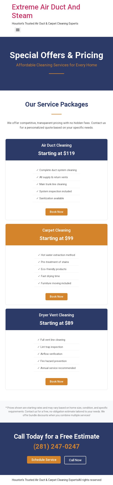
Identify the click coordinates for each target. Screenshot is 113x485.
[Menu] (18, 30)
